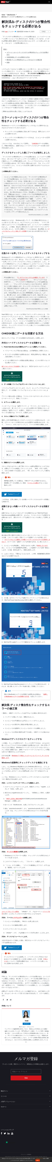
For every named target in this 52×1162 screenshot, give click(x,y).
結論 (8, 62)
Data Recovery (11, 14)
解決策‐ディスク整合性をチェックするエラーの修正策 (24, 60)
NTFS (23, 280)
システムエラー (18, 917)
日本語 (43, 31)
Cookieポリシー (39, 1158)
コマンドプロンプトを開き (10, 911)
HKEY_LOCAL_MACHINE (14, 799)
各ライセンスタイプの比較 (10, 366)
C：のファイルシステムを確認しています (31, 277)
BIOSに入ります (42, 545)
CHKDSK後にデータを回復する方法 (18, 57)
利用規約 (29, 1154)
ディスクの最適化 (12, 852)
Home (3, 14)
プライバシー (24, 1154)
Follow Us (27, 1023)
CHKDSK (35, 143)
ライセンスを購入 (33, 483)
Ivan (6, 31)
